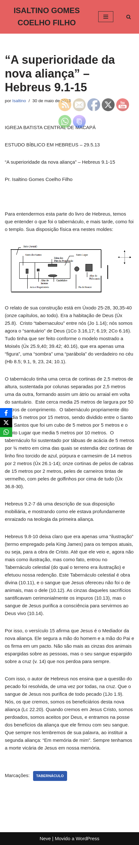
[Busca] (128, 16)
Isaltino (19, 100)
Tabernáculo (50, 776)
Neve (45, 838)
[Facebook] (6, 413)
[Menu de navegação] (105, 16)
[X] (6, 422)
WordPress (88, 838)
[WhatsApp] (6, 432)
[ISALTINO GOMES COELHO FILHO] (47, 16)
